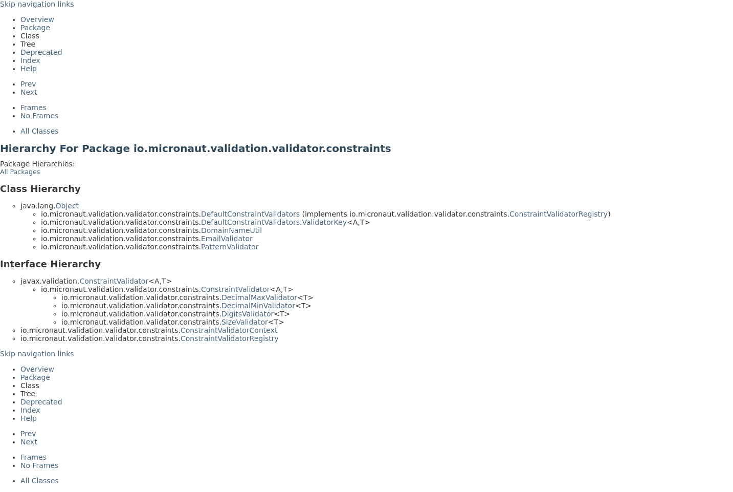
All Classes (39, 131)
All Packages (20, 172)
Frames (33, 107)
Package (35, 28)
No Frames (39, 116)
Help (28, 69)
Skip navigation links (37, 4)
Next (28, 92)
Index (30, 60)
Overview (37, 19)
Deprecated (41, 52)
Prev (28, 84)
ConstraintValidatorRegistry (558, 214)
